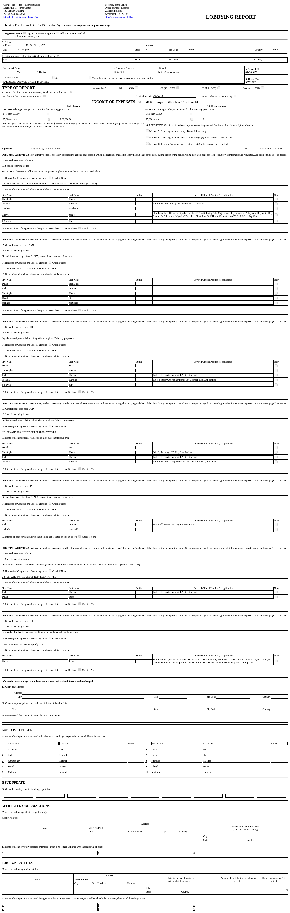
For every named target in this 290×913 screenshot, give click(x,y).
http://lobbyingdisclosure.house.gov (20, 17)
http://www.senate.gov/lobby (119, 17)
